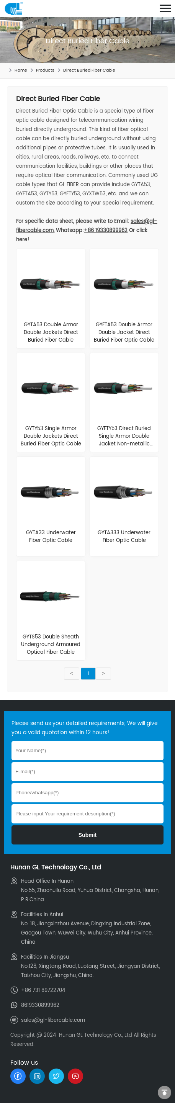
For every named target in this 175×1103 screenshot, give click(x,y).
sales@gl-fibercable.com (53, 1020)
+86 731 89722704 (43, 991)
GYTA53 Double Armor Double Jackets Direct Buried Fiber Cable (51, 332)
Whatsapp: (92, 231)
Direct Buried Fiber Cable (89, 70)
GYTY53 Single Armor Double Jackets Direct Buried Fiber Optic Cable (51, 436)
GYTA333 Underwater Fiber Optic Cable (124, 537)
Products (45, 70)
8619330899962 (40, 1006)
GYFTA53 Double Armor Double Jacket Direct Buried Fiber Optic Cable (124, 332)
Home (21, 70)
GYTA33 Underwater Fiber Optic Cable (51, 537)
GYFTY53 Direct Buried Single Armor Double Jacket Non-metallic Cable (124, 440)
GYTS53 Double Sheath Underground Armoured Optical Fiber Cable (50, 644)
